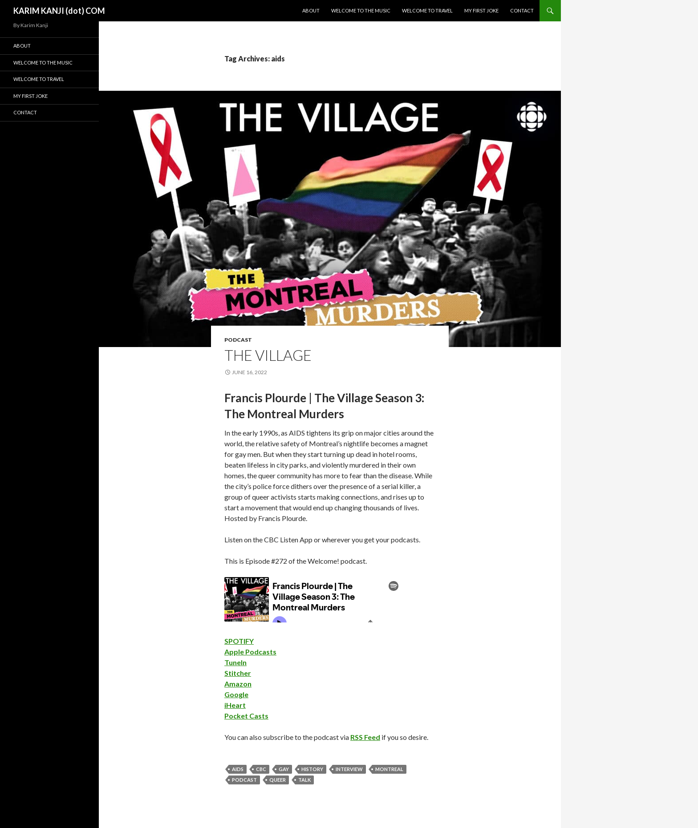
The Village (268, 355)
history (312, 769)
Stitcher (237, 673)
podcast (238, 339)
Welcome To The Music (360, 10)
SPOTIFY (239, 641)
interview (349, 769)
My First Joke (481, 10)
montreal (389, 769)
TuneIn (235, 662)
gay (284, 769)
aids (237, 769)
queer (277, 780)
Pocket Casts (246, 715)
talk (304, 780)
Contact (522, 10)
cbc (261, 769)
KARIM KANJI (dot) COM (59, 11)
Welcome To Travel (427, 10)
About (311, 10)
